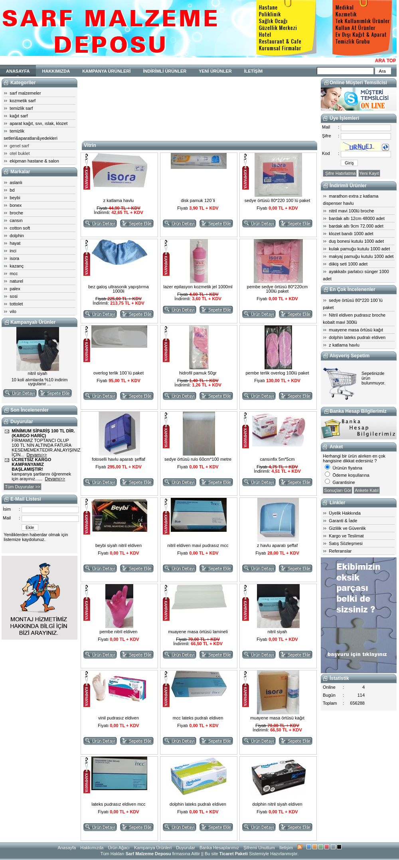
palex (15, 288)
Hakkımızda (91, 847)
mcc (14, 273)
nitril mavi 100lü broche (351, 210)
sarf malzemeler (25, 93)
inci (13, 250)
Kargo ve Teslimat (346, 535)
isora (14, 258)
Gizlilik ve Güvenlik (347, 528)
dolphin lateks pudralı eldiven (357, 337)
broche (16, 212)
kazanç (17, 266)
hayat (15, 243)
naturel (16, 281)
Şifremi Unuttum (259, 847)
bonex (16, 205)
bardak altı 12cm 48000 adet (356, 218)
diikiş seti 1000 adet (348, 264)
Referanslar (340, 551)
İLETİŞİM (253, 71)
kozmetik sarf (23, 100)
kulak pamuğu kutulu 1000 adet (359, 248)
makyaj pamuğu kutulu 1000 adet (361, 256)
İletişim (286, 847)
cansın (16, 220)
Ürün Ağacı (118, 847)
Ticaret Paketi (233, 853)
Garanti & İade (343, 520)
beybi (15, 197)
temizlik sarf (21, 108)
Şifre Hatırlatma (340, 173)
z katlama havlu (344, 345)
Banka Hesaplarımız (219, 847)
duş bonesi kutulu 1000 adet (356, 241)
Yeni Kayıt (369, 173)
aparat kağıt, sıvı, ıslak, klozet (38, 123)
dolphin (17, 235)
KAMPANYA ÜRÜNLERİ (106, 71)
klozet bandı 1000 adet (351, 233)
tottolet (16, 303)
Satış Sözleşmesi (345, 543)
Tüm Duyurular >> (22, 486)
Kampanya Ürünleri (153, 847)
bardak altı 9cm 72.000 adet (356, 226)
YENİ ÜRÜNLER (215, 71)
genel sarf (19, 145)
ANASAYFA (18, 71)
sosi (14, 296)
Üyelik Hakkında (344, 513)
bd (12, 190)
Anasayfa (66, 847)
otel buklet (20, 153)
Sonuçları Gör (337, 490)
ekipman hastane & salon (34, 161)
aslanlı (16, 182)
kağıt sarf (19, 115)
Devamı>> (37, 454)
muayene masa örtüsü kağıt (356, 329)
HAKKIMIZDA (56, 71)
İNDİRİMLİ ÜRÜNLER (164, 71)
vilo (13, 311)
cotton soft (20, 228)
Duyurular (185, 847)
